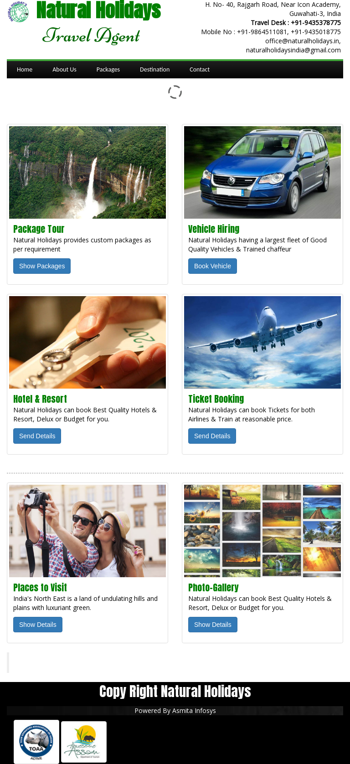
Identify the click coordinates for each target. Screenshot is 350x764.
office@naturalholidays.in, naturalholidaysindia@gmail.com (293, 45)
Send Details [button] (37, 436)
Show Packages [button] (42, 266)
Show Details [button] (38, 624)
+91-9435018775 (316, 31)
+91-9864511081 (262, 31)
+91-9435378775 (316, 22)
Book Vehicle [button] (212, 266)
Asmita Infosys (194, 710)
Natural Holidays (47, 662)
